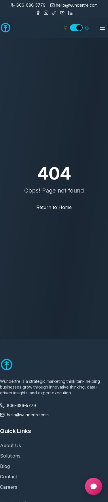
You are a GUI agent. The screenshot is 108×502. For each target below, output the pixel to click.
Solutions (10, 456)
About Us (10, 445)
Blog (5, 466)
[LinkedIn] (70, 12)
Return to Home (54, 207)
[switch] (76, 27)
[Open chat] (93, 486)
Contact (8, 476)
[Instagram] (46, 12)
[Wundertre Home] (26, 27)
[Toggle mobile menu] (102, 27)
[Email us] (74, 5)
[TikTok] (54, 12)
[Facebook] (38, 12)
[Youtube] (62, 12)
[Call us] (28, 5)
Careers (8, 487)
